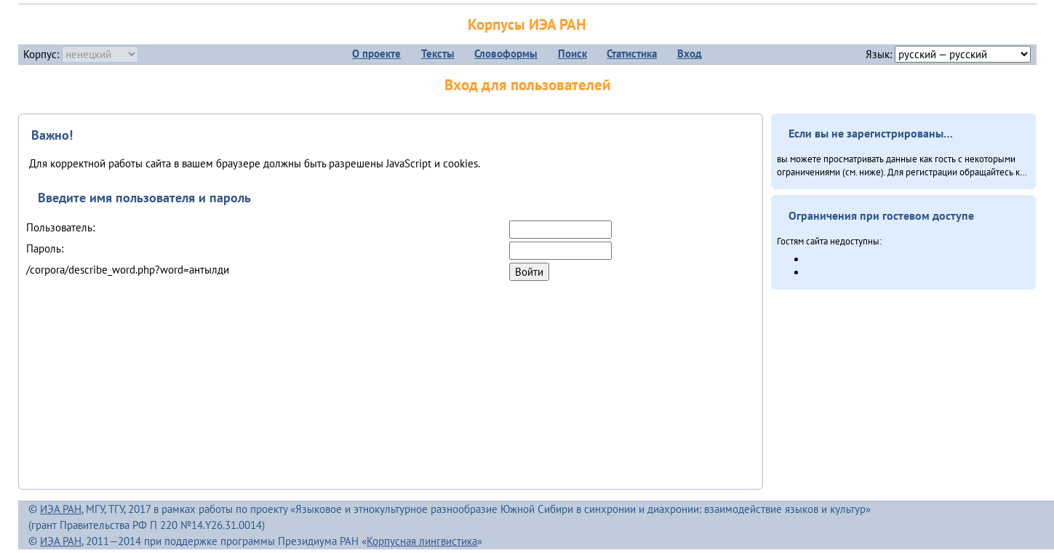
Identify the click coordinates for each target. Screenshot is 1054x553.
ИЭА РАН (60, 509)
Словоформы (506, 53)
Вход (689, 53)
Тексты (438, 53)
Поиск (572, 53)
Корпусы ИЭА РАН (527, 24)
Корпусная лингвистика (422, 541)
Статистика (632, 53)
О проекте (376, 53)
